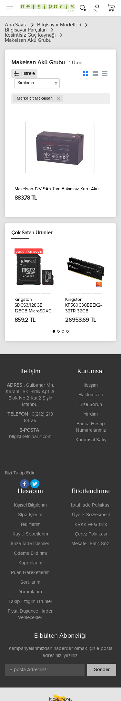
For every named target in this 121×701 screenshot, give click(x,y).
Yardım (91, 414)
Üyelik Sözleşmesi (91, 514)
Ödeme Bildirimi (30, 553)
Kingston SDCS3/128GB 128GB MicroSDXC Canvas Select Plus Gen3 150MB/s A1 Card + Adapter (33, 305)
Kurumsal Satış (91, 440)
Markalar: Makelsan (38, 98)
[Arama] (83, 8)
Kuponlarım (30, 563)
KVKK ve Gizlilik (91, 524)
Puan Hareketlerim (30, 572)
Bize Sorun (90, 404)
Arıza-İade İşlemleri (30, 543)
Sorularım (30, 582)
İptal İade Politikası (90, 505)
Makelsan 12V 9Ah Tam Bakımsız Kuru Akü (57, 189)
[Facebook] (24, 483)
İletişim (91, 385)
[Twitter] (34, 483)
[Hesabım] (97, 8)
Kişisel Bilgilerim (30, 505)
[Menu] (10, 8)
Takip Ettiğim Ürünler (30, 601)
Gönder (102, 669)
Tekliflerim (30, 524)
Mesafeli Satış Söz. (90, 543)
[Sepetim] (111, 8)
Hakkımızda (90, 395)
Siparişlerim (30, 514)
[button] (54, 331)
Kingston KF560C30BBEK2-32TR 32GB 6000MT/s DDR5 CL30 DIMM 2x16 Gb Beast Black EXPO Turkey (85, 305)
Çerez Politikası (91, 534)
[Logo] (46, 8)
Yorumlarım (30, 592)
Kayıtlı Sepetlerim (30, 534)
